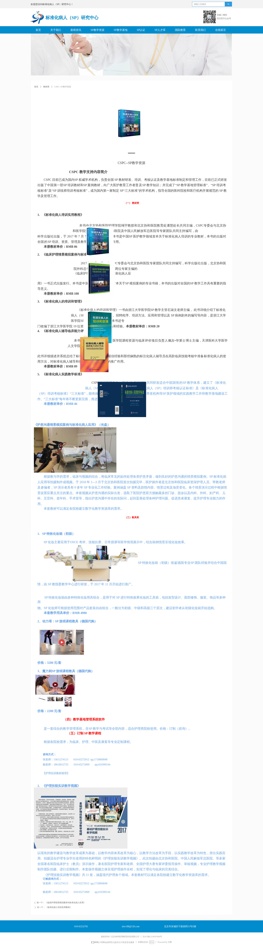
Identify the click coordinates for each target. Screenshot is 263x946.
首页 (36, 87)
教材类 (46, 87)
